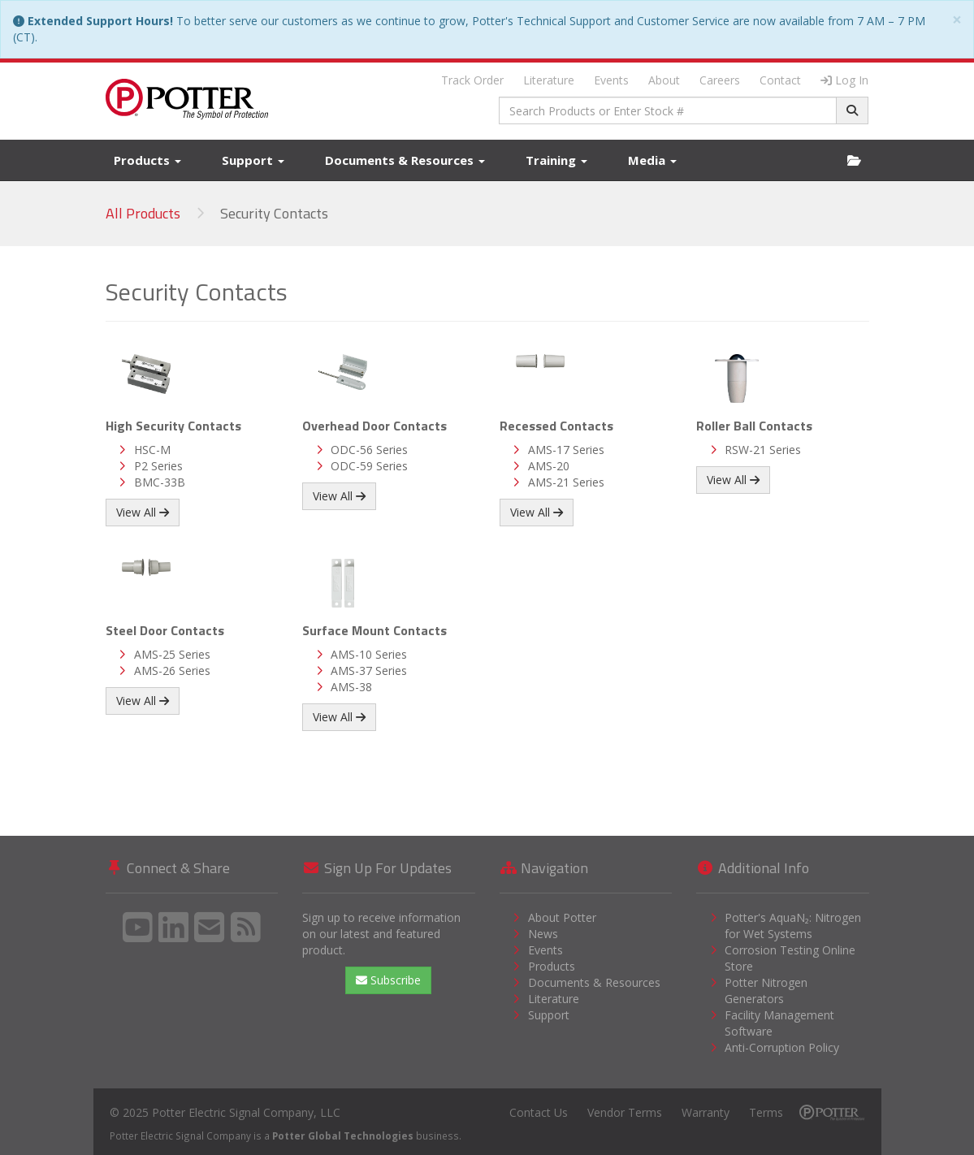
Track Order (472, 80)
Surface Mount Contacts (374, 630)
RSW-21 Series (763, 449)
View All (142, 512)
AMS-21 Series (566, 482)
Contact (780, 80)
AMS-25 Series (172, 654)
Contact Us (538, 1112)
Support (253, 160)
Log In (844, 80)
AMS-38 (351, 686)
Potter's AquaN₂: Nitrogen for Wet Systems (793, 925)
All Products (143, 213)
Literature (548, 80)
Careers (719, 80)
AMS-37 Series (369, 670)
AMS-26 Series (172, 670)
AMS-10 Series (369, 654)
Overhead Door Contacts (374, 425)
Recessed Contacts (556, 425)
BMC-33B (159, 482)
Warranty (705, 1112)
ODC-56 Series (369, 449)
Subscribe (388, 980)
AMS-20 (548, 466)
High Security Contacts (173, 425)
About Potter (562, 917)
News (543, 933)
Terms (766, 1112)
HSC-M (152, 449)
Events (611, 80)
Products (147, 160)
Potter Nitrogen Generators (766, 990)
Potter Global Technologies (342, 1135)
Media (652, 160)
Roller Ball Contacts (754, 425)
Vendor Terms (624, 1112)
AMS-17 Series (566, 449)
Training (556, 160)
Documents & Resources (405, 160)
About (664, 80)
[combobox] (668, 110)
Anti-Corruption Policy (782, 1047)
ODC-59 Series (369, 466)
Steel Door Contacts (165, 630)
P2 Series (158, 466)
